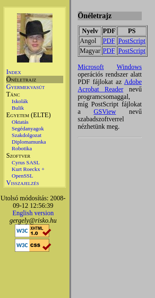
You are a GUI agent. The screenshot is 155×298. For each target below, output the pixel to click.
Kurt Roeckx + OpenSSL (28, 172)
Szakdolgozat (26, 135)
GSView (104, 111)
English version (33, 212)
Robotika (22, 148)
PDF (109, 40)
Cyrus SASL (26, 162)
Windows (129, 66)
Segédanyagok (28, 128)
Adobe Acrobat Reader (110, 85)
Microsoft (91, 66)
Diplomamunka (29, 142)
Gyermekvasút (25, 86)
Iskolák (20, 101)
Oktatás (20, 122)
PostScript (131, 40)
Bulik (18, 108)
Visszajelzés (22, 182)
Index (13, 71)
